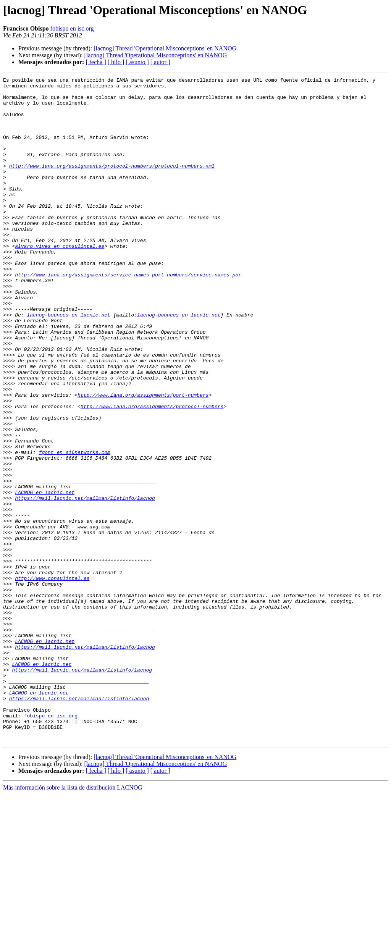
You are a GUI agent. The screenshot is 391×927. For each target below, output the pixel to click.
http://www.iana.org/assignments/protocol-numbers (152, 472)
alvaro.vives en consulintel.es (59, 280)
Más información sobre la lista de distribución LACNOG (72, 920)
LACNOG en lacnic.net (44, 575)
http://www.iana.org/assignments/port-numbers (143, 458)
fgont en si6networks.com (74, 527)
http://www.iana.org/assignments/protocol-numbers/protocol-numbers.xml (112, 184)
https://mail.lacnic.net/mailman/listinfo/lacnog (85, 582)
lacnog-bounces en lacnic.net (68, 362)
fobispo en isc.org (72, 28)
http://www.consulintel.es (52, 678)
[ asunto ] (137, 62)
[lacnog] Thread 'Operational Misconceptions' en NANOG (165, 48)
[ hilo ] (116, 62)
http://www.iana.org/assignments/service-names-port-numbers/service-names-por (128, 314)
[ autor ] (160, 62)
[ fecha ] (96, 62)
